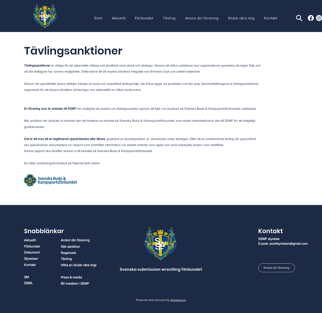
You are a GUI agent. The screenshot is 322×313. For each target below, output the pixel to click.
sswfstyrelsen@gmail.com (288, 243)
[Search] (299, 17)
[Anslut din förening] (276, 267)
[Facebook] (311, 18)
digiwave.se (178, 300)
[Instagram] (319, 18)
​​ (71, 277)
